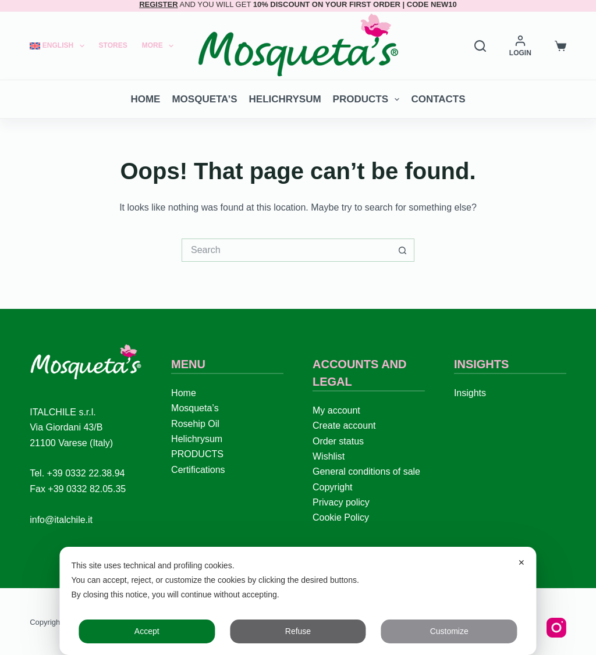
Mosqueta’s (204, 99)
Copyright (332, 487)
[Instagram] (556, 628)
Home (145, 99)
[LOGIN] (520, 45)
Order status (338, 441)
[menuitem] (60, 46)
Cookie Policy (341, 517)
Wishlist (329, 456)
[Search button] (402, 250)
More (160, 46)
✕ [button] (521, 562)
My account (336, 410)
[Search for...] (286, 250)
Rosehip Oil (195, 424)
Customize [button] (449, 631)
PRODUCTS (369, 99)
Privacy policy (341, 502)
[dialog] (297, 601)
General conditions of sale (366, 471)
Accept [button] (146, 631)
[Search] (480, 46)
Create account (344, 425)
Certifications (198, 470)
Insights (470, 393)
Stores (113, 45)
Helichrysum (285, 99)
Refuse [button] (298, 631)
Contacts (438, 99)
